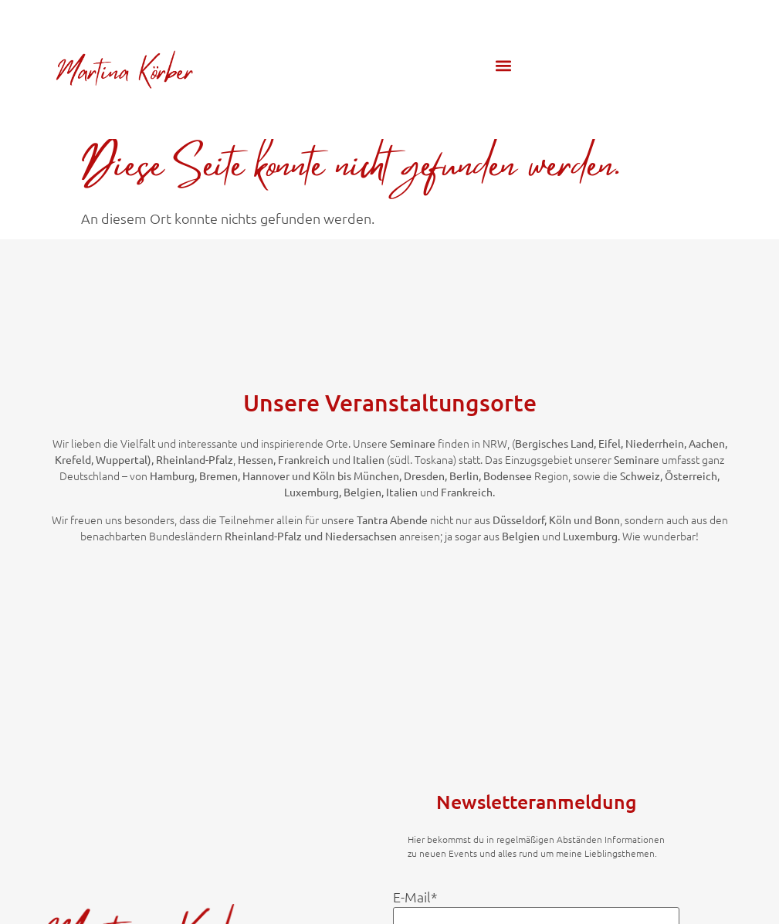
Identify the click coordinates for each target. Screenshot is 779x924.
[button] (504, 65)
